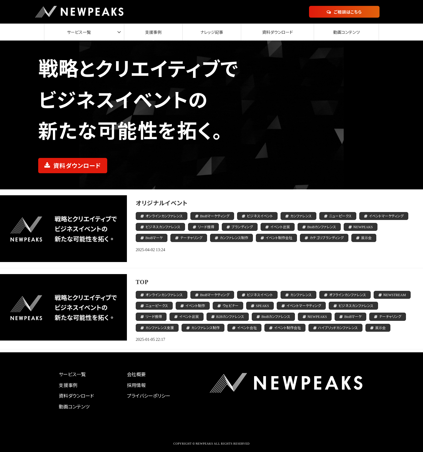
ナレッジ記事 (207, 32)
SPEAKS (262, 305)
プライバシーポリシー (148, 395)
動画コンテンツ (345, 32)
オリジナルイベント (162, 203)
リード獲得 (206, 226)
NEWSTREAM (394, 294)
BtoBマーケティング (214, 215)
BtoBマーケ (154, 237)
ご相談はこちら (348, 12)
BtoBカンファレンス (321, 226)
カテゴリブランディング (327, 237)
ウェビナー (230, 305)
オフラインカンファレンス (347, 294)
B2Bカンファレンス (230, 316)
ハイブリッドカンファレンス (338, 327)
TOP (142, 281)
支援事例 (147, 32)
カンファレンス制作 (234, 237)
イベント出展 (280, 226)
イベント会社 (247, 327)
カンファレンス (301, 215)
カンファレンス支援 (159, 327)
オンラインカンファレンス (164, 215)
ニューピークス (340, 215)
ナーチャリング (191, 237)
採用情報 (136, 384)
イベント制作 (195, 305)
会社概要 (136, 374)
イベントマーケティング (386, 215)
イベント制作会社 (279, 237)
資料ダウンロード (274, 32)
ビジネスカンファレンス (162, 226)
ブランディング (242, 226)
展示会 (366, 237)
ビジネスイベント (260, 215)
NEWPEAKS (363, 226)
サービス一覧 (78, 32)
